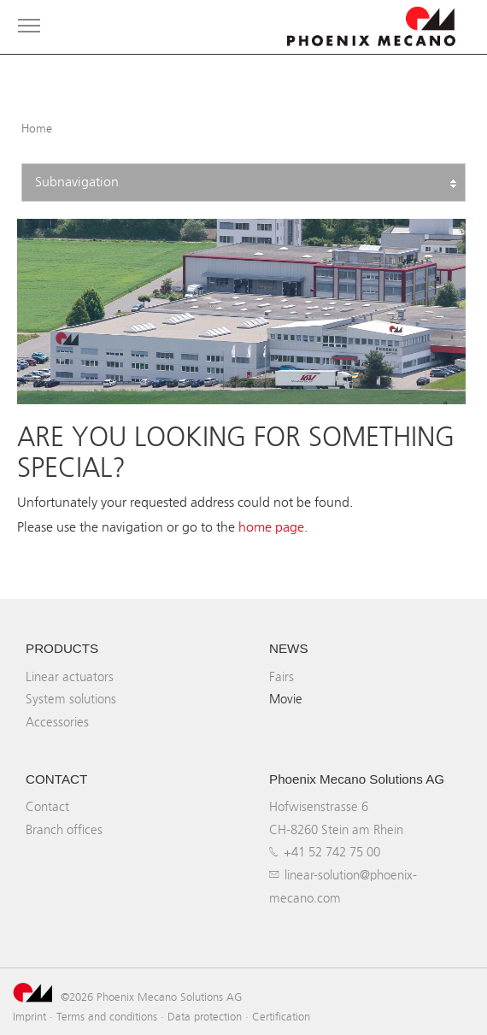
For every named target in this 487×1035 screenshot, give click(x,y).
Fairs (281, 676)
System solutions (71, 699)
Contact (47, 806)
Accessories (57, 722)
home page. (273, 527)
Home (36, 128)
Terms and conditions (106, 1016)
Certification (281, 1016)
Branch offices (64, 829)
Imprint (29, 1016)
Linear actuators (70, 676)
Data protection (204, 1016)
